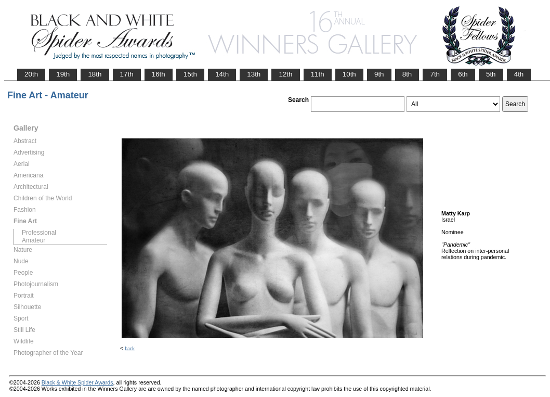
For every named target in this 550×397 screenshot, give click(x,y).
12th (285, 74)
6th (463, 74)
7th (435, 74)
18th (94, 74)
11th (317, 74)
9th (379, 74)
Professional (39, 232)
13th (253, 74)
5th (491, 74)
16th (158, 74)
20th (31, 74)
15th (190, 74)
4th (519, 74)
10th (349, 74)
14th (221, 74)
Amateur (33, 240)
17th (126, 74)
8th (407, 74)
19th (62, 74)
